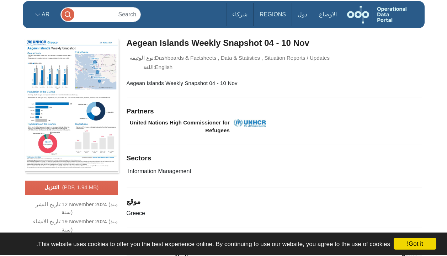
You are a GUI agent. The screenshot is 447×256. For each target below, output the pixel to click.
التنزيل (71, 188)
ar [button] (45, 14)
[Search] (100, 14)
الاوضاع (328, 14)
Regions (273, 14)
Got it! (415, 243)
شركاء (240, 14)
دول (302, 14)
